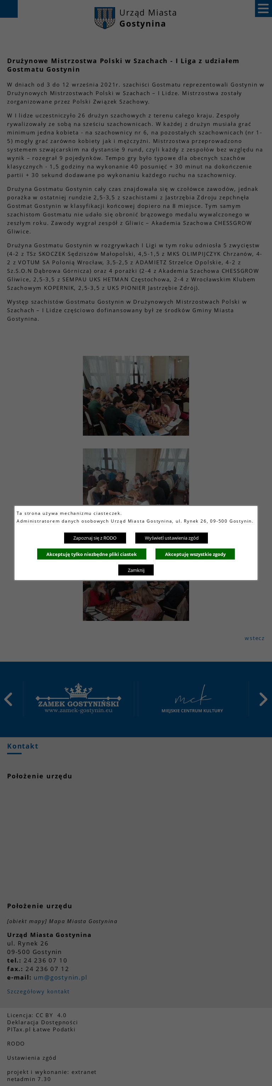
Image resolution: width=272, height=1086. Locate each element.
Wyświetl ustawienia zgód (172, 538)
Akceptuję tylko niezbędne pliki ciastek (91, 554)
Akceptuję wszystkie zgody (195, 554)
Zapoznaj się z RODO (95, 538)
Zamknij (136, 570)
